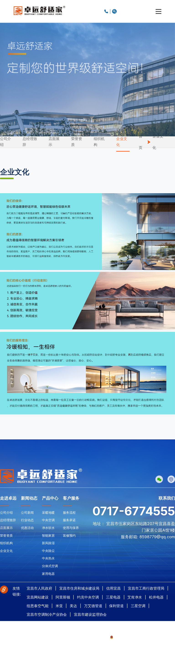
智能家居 (48, 535)
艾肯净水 (134, 597)
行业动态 (27, 520)
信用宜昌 (113, 588)
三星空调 (138, 605)
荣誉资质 (76, 141)
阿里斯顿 (63, 597)
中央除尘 (48, 551)
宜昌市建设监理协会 (90, 614)
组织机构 (99, 141)
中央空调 (48, 520)
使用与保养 (71, 528)
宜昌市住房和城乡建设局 (79, 588)
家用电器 (48, 574)
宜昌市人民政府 (39, 588)
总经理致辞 (30, 141)
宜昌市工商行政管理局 (146, 588)
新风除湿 (48, 543)
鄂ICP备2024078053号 (94, 637)
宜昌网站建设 (38, 597)
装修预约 (69, 535)
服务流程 (69, 512)
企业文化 (121, 141)
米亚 (59, 605)
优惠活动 (27, 528)
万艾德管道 (93, 605)
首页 (140, 142)
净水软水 (48, 528)
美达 (73, 605)
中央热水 (48, 558)
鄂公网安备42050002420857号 (131, 637)
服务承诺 (69, 520)
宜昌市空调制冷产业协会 (47, 614)
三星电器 (113, 597)
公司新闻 (27, 512)
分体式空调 (50, 566)
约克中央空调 (88, 597)
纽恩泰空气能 (38, 605)
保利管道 (116, 605)
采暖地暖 (48, 512)
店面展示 (54, 141)
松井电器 (156, 597)
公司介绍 (5, 141)
